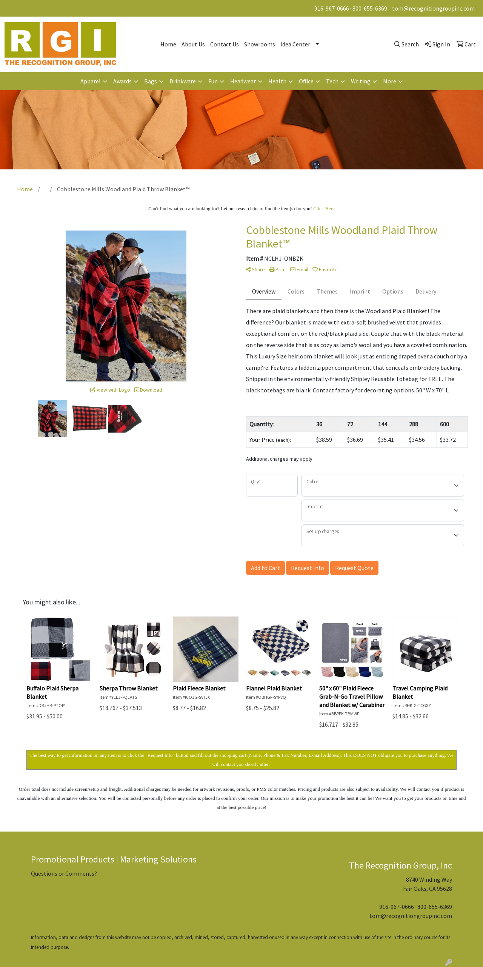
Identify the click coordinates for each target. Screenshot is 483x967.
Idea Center (295, 44)
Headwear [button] (243, 81)
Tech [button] (332, 81)
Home (168, 44)
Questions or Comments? (64, 873)
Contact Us (224, 44)
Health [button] (277, 81)
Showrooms (259, 44)
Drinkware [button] (182, 81)
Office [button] (306, 81)
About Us (193, 44)
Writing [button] (361, 81)
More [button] (389, 81)
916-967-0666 (331, 8)
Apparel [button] (90, 81)
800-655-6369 (369, 8)
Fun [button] (213, 81)
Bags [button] (150, 81)
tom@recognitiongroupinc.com (433, 8)
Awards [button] (122, 81)
